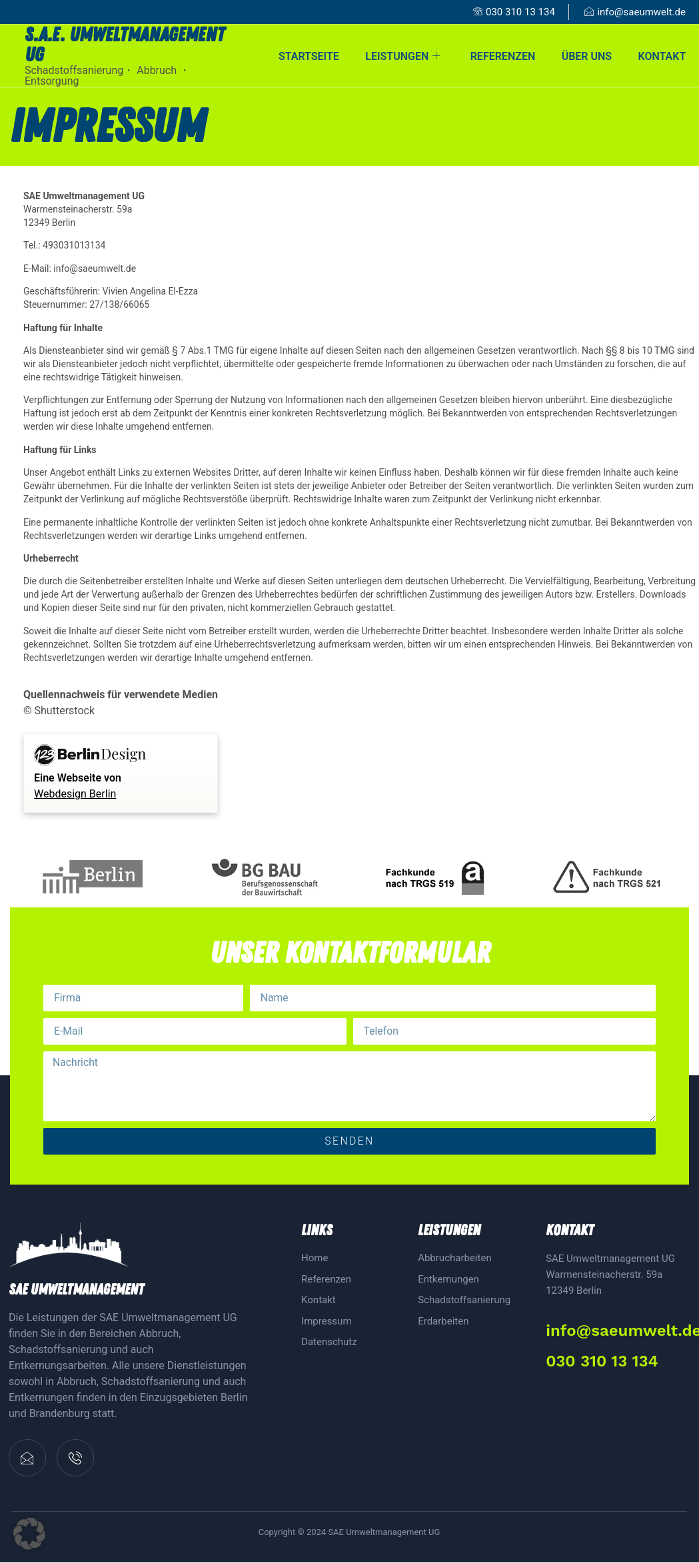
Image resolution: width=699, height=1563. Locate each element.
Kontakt (662, 55)
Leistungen (401, 55)
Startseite (307, 55)
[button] (29, 1533)
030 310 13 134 (602, 1361)
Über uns (586, 55)
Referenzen (501, 55)
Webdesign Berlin (75, 793)
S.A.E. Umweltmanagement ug (125, 45)
